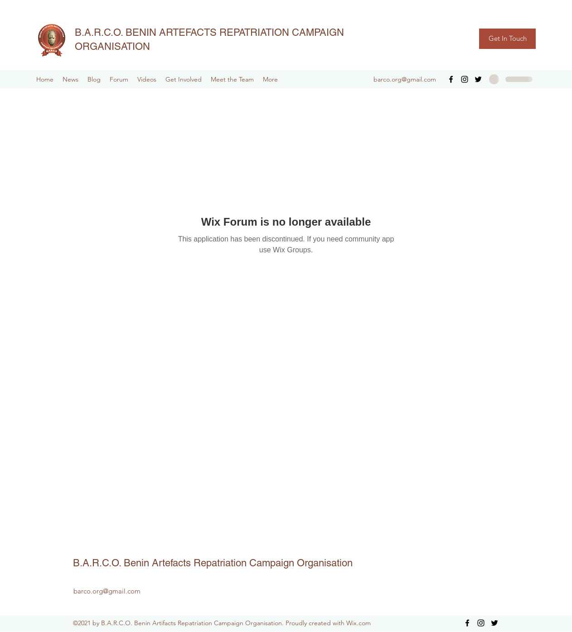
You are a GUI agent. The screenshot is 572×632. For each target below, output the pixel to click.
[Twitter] (478, 79)
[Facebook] (451, 79)
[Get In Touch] (507, 39)
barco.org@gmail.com (404, 79)
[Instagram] (464, 79)
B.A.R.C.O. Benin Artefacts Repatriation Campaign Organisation (213, 563)
